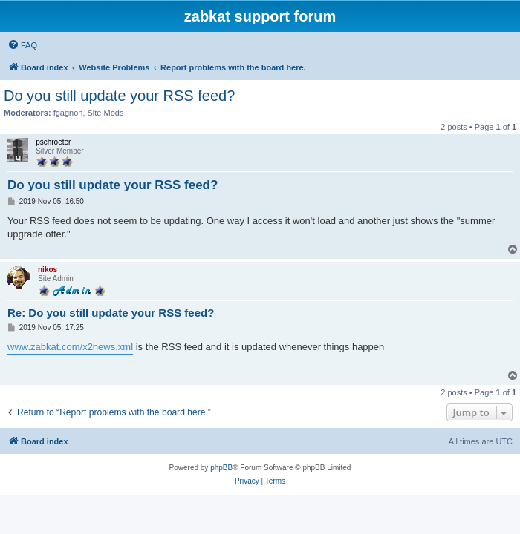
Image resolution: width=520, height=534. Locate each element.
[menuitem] (22, 45)
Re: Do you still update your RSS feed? (110, 312)
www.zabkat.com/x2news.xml (70, 346)
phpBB (221, 468)
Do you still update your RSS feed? (119, 96)
